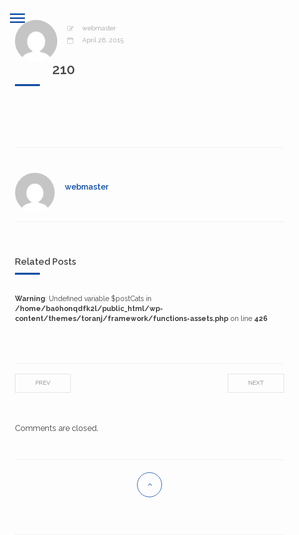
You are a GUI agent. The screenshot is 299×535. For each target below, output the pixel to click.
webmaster (99, 28)
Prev (42, 382)
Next (256, 382)
